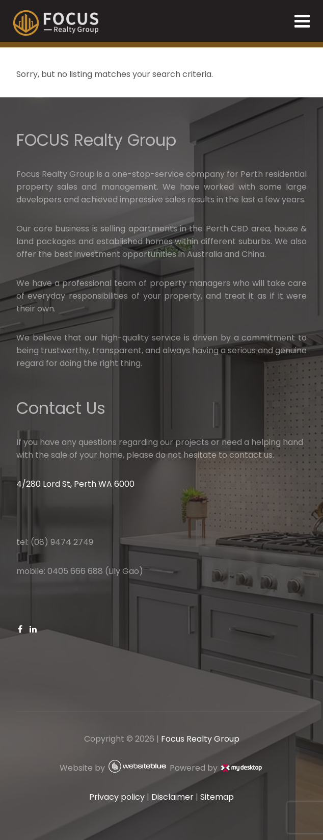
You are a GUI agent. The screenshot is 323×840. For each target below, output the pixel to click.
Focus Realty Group (200, 739)
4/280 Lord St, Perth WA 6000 (75, 484)
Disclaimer (172, 797)
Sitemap (217, 797)
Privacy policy (117, 797)
